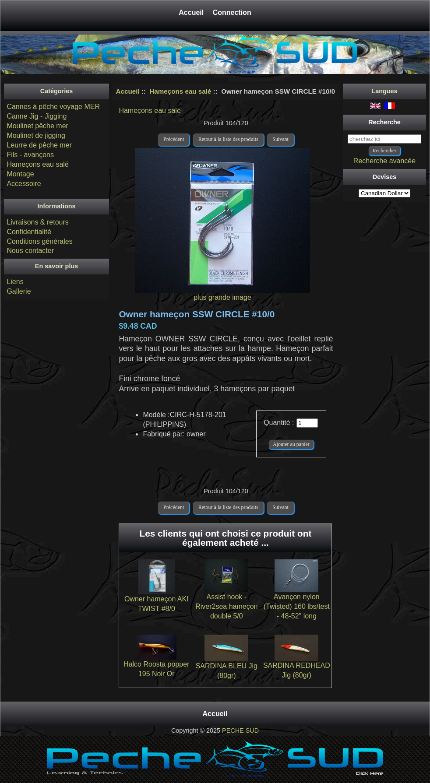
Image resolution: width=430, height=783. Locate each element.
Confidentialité (29, 231)
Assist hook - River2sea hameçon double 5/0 (226, 606)
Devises (384, 176)
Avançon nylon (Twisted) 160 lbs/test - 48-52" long (297, 606)
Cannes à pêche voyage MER (53, 106)
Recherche (384, 122)
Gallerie (19, 291)
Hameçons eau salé (180, 91)
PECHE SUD (240, 730)
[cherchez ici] (384, 139)
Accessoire (24, 183)
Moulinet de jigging (36, 135)
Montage (20, 174)
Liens (15, 281)
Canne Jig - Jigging (37, 116)
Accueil (192, 12)
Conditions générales (39, 241)
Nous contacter (30, 250)
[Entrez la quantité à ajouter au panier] (307, 423)
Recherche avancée (384, 161)
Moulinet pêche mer (37, 126)
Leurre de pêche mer (39, 145)
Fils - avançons (30, 154)
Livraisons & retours (37, 222)
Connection (232, 12)
